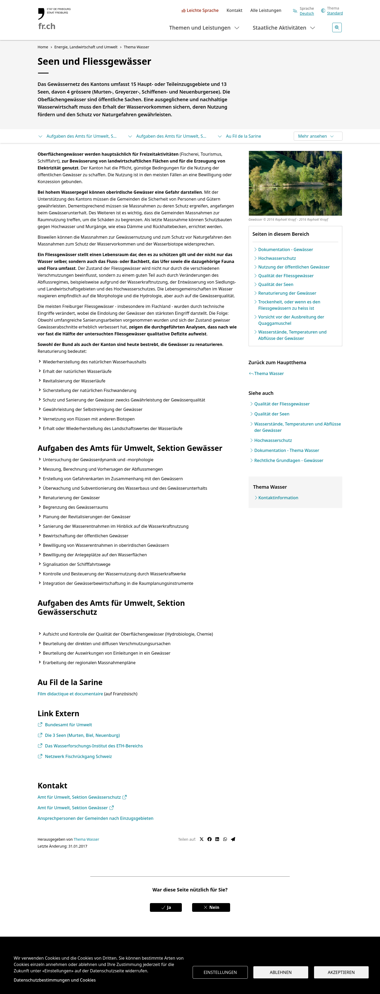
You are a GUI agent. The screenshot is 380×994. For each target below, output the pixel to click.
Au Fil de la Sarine (239, 136)
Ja (166, 907)
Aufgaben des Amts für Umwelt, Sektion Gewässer (77, 136)
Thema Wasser (86, 839)
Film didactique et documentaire (70, 694)
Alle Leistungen (266, 10)
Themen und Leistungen (204, 27)
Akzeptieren (341, 972)
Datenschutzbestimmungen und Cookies (55, 980)
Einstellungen (220, 972)
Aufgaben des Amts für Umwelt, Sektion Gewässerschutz (167, 136)
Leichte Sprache (203, 10)
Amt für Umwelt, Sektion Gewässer (76, 808)
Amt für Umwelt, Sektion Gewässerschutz (82, 797)
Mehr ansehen (316, 136)
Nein (211, 907)
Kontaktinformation (278, 498)
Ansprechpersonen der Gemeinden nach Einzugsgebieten (96, 818)
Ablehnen (281, 972)
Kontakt (234, 10)
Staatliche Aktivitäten (284, 27)
